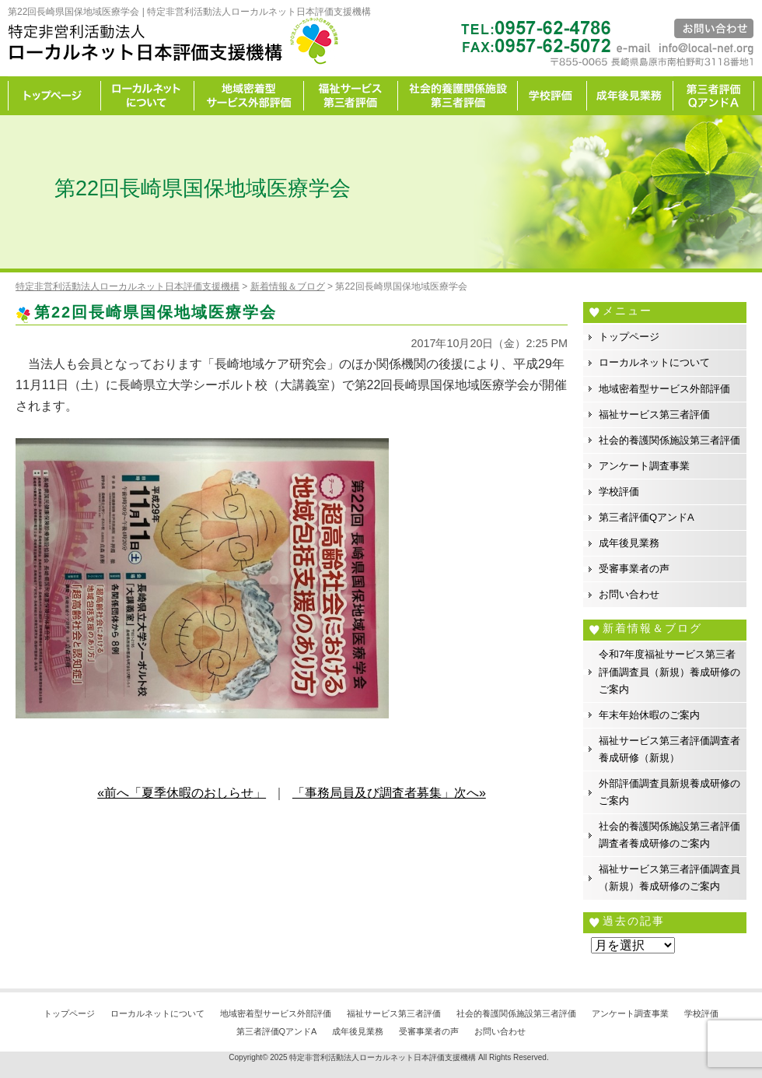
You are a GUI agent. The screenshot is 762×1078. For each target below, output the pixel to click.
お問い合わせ (629, 594)
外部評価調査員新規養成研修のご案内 (669, 792)
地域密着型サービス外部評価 (249, 95)
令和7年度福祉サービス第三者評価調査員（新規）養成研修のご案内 (669, 671)
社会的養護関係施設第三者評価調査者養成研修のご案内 (669, 834)
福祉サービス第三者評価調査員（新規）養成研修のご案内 (669, 877)
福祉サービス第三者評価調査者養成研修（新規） (669, 749)
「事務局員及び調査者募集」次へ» (389, 792)
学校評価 (552, 95)
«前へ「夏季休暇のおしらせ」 (181, 792)
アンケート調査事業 (644, 466)
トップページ (54, 95)
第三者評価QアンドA (646, 517)
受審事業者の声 (634, 568)
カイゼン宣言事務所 (713, 95)
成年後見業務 (630, 95)
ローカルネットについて (147, 95)
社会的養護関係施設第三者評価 (458, 95)
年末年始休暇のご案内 (649, 715)
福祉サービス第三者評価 (351, 95)
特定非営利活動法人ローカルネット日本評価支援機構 (382, 1057)
